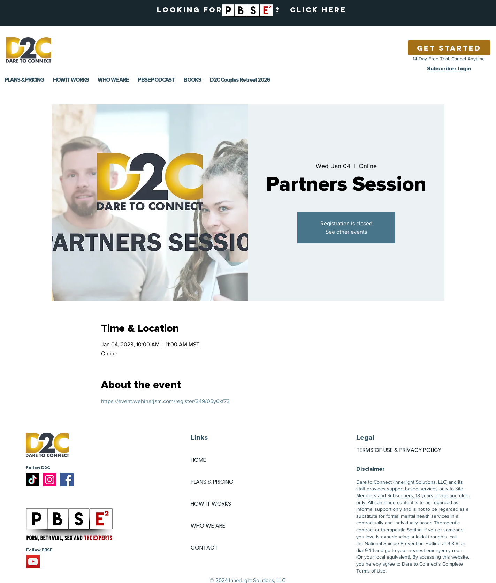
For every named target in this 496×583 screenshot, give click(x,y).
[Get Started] (449, 47)
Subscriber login (449, 68)
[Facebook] (67, 479)
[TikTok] (32, 479)
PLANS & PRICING (212, 482)
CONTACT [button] (204, 548)
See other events (346, 232)
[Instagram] (49, 479)
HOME (198, 460)
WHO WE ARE (208, 526)
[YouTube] (33, 561)
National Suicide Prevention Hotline (403, 543)
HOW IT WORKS (211, 504)
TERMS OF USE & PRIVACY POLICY (398, 450)
